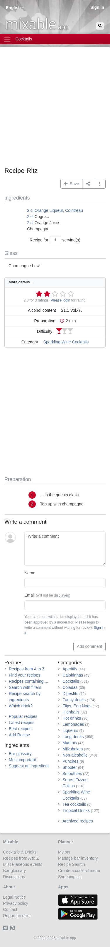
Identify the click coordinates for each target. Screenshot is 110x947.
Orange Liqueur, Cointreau (59, 210)
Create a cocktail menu (79, 870)
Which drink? (21, 706)
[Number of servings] (55, 240)
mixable (37, 23)
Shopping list (70, 876)
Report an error (17, 915)
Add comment (89, 646)
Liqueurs (70, 730)
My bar (64, 852)
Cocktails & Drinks (20, 852)
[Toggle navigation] (55, 39)
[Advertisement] (55, 109)
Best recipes (20, 728)
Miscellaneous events (23, 864)
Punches (70, 761)
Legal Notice (14, 897)
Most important (22, 759)
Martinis (69, 742)
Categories (70, 662)
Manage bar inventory (78, 858)
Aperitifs (69, 669)
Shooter (69, 767)
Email (47, 595)
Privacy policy (15, 903)
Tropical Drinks (76, 810)
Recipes (13, 662)
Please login (60, 300)
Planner (65, 841)
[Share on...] (88, 184)
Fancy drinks (74, 699)
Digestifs (70, 693)
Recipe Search (71, 864)
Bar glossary (20, 753)
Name (29, 572)
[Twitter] (6, 928)
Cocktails (70, 681)
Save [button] (71, 183)
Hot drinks (71, 718)
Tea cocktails (74, 804)
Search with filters (25, 687)
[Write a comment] (65, 549)
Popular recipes (23, 716)
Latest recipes (21, 722)
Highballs (70, 712)
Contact (10, 909)
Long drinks (73, 736)
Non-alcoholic (74, 755)
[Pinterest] (13, 928)
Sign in (97, 7)
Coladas (69, 687)
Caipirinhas (72, 675)
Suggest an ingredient (29, 766)
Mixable (10, 841)
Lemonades (73, 724)
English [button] (13, 7)
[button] (100, 184)
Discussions (14, 876)
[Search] (100, 26)
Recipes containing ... (28, 681)
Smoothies (72, 773)
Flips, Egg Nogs (77, 706)
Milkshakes (72, 749)
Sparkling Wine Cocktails (66, 342)
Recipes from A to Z (27, 669)
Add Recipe (19, 735)
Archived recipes (77, 821)
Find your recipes (24, 675)
